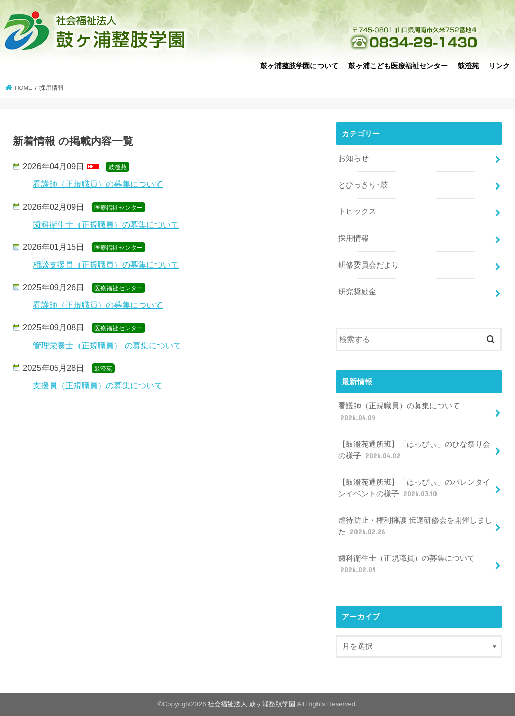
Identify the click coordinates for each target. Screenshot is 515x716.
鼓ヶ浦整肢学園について (299, 66)
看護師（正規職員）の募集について (98, 184)
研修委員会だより (368, 265)
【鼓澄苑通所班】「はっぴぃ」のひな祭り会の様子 (414, 450)
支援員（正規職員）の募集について (98, 385)
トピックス (357, 211)
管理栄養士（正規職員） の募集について (107, 345)
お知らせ (353, 158)
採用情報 (353, 238)
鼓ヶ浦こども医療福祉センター (398, 66)
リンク (499, 66)
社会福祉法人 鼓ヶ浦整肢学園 (251, 704)
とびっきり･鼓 (363, 185)
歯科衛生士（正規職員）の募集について (106, 224)
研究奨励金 (357, 292)
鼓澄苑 (468, 66)
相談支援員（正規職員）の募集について (106, 264)
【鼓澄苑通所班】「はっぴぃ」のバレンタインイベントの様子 (414, 488)
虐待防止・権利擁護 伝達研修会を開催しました (415, 526)
